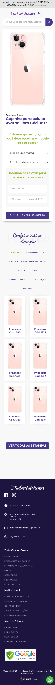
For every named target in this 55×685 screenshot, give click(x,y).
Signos (20, 115)
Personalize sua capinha (17, 561)
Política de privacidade (16, 597)
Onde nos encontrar (15, 601)
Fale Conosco (12, 585)
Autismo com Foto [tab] (19, 279)
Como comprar (12, 606)
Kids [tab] (34, 270)
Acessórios (10, 575)
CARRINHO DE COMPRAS (15, 642)
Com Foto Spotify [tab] (35, 252)
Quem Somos (11, 557)
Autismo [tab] (27, 289)
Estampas (10, 115)
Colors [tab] (22, 270)
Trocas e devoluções (16, 611)
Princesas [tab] (15, 252)
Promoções (10, 580)
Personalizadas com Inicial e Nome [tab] (27, 261)
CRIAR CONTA (10, 628)
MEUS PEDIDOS (11, 637)
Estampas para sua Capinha (18, 566)
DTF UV (7, 571)
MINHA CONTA (11, 632)
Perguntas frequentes (16, 615)
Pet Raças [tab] (40, 279)
